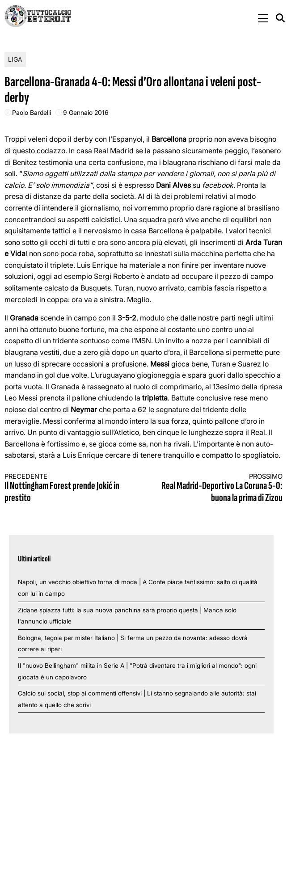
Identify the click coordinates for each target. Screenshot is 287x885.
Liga (15, 59)
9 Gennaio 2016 (86, 112)
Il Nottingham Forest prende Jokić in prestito (67, 488)
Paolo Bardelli (31, 112)
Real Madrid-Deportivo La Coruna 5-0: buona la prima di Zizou (220, 488)
